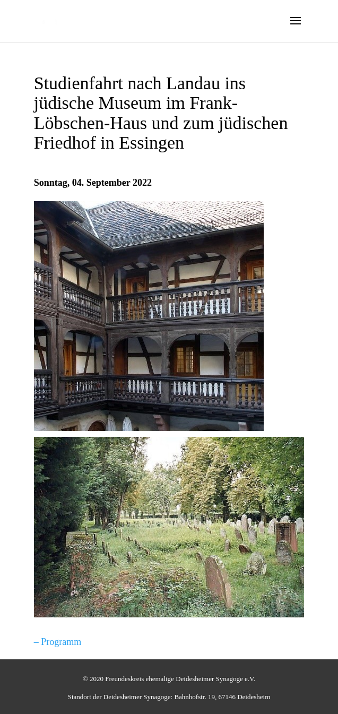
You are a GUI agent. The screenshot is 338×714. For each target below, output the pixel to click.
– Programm (58, 641)
